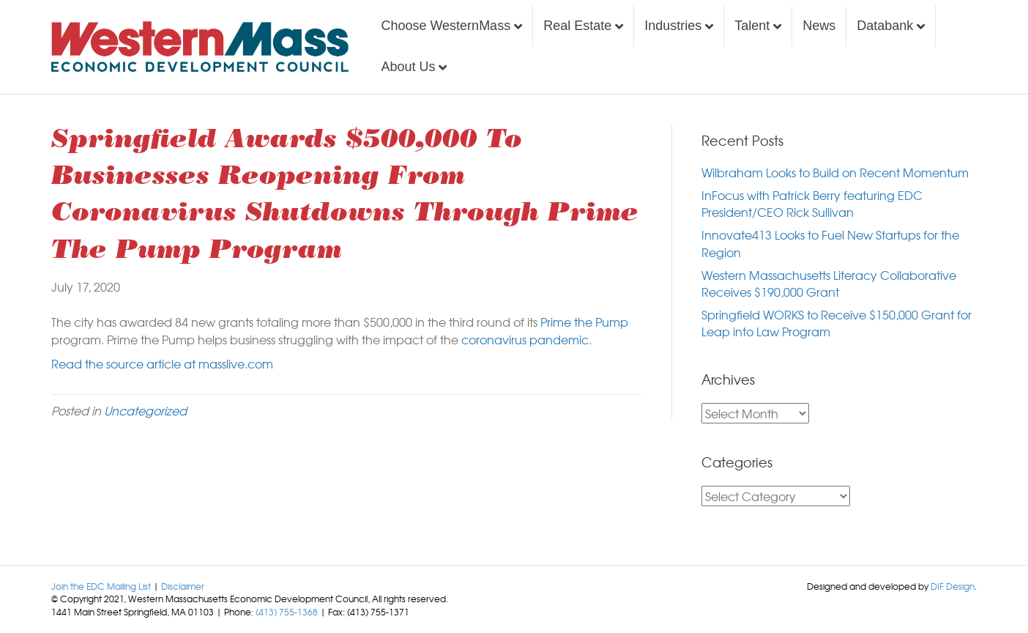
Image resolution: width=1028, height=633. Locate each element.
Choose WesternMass (445, 25)
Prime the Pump (582, 321)
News (818, 25)
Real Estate (577, 25)
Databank (885, 25)
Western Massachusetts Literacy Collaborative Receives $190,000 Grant (828, 283)
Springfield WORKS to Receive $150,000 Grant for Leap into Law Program (836, 323)
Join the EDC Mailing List (101, 586)
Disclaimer (182, 586)
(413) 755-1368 (287, 611)
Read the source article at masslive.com (162, 363)
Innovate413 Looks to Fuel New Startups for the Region (830, 243)
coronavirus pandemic (525, 339)
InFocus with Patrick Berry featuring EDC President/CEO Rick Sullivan (812, 203)
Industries (672, 25)
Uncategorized (145, 410)
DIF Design (953, 586)
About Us (408, 66)
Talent (752, 25)
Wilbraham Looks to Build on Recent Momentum (835, 172)
